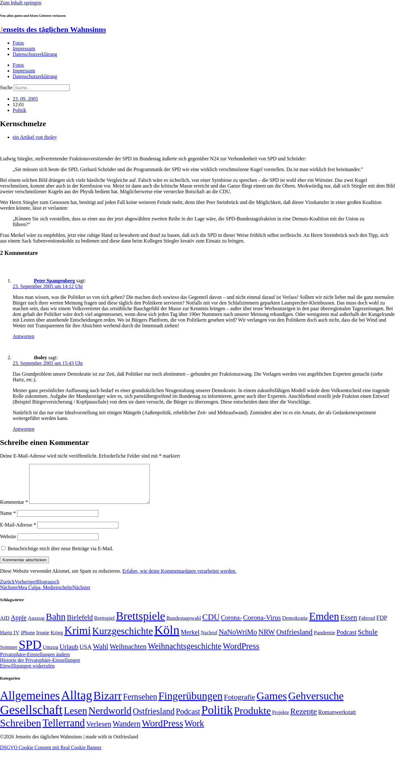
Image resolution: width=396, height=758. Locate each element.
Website (8, 544)
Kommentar (14, 509)
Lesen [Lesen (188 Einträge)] (75, 718)
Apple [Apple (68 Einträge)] (19, 625)
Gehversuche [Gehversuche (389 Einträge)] (315, 703)
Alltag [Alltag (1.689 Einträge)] (76, 703)
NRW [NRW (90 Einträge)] (266, 639)
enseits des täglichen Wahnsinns (53, 29)
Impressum (24, 48)
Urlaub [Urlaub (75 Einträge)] (68, 654)
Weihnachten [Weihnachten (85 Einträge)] (127, 654)
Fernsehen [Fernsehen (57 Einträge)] (140, 704)
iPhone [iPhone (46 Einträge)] (28, 640)
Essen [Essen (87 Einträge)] (348, 625)
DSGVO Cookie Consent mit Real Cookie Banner (51, 755)
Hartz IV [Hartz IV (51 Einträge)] (9, 640)
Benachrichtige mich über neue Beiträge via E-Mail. (61, 556)
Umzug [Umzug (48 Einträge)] (50, 655)
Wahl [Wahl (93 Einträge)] (100, 654)
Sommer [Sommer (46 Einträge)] (8, 655)
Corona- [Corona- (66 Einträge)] (231, 625)
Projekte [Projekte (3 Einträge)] (280, 720)
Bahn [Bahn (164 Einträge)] (55, 624)
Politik (19, 110)
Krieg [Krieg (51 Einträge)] (57, 640)
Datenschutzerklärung (35, 54)
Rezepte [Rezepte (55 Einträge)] (303, 719)
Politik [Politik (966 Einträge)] (217, 717)
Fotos (18, 43)
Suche (6, 87)
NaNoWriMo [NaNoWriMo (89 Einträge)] (238, 640)
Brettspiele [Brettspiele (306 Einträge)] (140, 623)
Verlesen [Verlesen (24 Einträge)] (98, 731)
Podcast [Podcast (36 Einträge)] (188, 719)
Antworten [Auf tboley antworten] (23, 429)
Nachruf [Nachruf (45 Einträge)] (209, 640)
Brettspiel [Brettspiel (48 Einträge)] (104, 626)
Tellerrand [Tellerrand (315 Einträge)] (63, 730)
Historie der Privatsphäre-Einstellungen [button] (40, 667)
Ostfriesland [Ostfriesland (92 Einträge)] (294, 639)
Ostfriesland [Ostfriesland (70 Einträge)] (154, 719)
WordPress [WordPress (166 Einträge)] (162, 730)
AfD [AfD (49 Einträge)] (4, 626)
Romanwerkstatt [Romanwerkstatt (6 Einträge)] (337, 720)
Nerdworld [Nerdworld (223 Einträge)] (109, 718)
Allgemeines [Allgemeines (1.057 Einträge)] (30, 703)
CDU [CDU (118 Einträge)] (211, 624)
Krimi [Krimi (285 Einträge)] (77, 638)
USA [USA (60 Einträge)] (85, 654)
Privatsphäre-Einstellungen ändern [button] (35, 662)
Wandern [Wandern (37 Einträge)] (126, 731)
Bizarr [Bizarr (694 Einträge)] (107, 703)
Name (8, 520)
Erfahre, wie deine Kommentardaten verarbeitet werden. (179, 578)
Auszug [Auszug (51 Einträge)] (36, 625)
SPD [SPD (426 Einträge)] (30, 652)
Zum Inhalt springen (20, 2)
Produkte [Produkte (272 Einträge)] (252, 718)
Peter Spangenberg (54, 280)
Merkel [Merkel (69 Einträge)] (190, 639)
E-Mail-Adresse (18, 532)
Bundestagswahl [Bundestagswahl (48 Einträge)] (183, 626)
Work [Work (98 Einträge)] (194, 731)
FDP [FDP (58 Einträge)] (381, 625)
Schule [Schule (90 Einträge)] (368, 639)
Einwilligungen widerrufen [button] (27, 673)
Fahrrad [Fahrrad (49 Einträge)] (366, 626)
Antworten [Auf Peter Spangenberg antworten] (23, 336)
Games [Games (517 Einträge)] (272, 703)
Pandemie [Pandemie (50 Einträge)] (324, 640)
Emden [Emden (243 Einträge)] (324, 624)
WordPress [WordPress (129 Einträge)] (241, 653)
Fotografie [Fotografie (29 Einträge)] (239, 704)
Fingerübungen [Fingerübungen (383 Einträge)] (190, 703)
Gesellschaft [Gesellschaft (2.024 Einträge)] (31, 717)
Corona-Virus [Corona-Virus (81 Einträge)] (262, 625)
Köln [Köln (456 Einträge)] (166, 638)
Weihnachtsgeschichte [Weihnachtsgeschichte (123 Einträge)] (184, 653)
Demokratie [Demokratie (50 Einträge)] (295, 626)
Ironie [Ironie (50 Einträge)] (42, 640)
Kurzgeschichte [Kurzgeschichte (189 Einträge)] (122, 638)
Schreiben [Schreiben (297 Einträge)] (20, 730)
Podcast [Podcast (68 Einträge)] (346, 639)
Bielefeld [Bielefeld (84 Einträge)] (80, 625)
